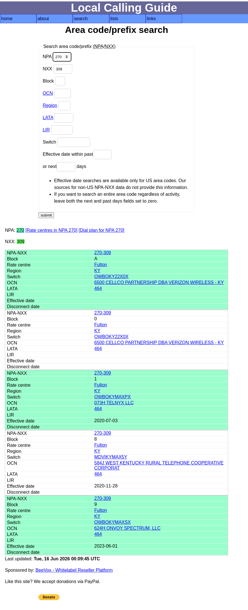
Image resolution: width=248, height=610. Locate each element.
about (43, 18)
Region (50, 105)
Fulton (100, 264)
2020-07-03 (106, 420)
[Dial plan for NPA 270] (102, 230)
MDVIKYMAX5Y (110, 457)
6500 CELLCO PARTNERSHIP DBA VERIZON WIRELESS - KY (159, 282)
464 (98, 288)
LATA (48, 117)
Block (54, 81)
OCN (48, 93)
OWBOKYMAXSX (112, 522)
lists (114, 18)
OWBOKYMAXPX (112, 396)
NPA (57, 57)
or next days (64, 166)
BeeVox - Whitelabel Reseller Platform (74, 570)
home (7, 18)
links (151, 18)
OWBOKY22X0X (111, 276)
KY (97, 270)
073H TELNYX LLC (114, 402)
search (81, 18)
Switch (66, 142)
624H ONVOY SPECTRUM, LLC (127, 528)
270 (20, 230)
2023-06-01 (106, 546)
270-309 (102, 252)
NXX (57, 69)
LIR (46, 129)
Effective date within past (77, 154)
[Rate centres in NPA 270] (51, 230)
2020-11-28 (106, 485)
